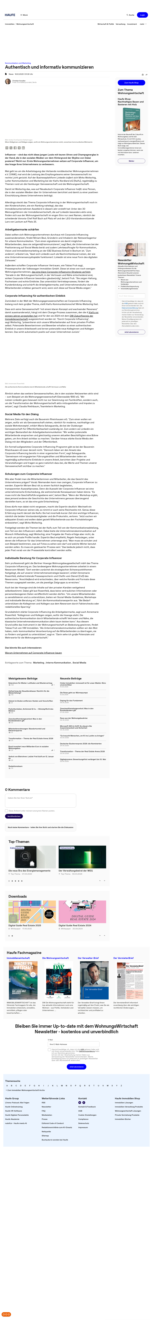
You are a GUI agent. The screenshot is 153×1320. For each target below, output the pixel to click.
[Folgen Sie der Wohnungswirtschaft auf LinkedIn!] (79, 1102)
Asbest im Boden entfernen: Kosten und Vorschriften (30, 701)
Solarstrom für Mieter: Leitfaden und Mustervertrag (30, 683)
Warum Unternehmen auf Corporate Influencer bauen (33, 653)
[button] (142, 15)
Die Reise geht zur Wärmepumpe (74, 693)
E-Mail (50, 1040)
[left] (100, 881)
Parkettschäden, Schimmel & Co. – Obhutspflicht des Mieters (30, 710)
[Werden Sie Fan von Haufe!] (83, 1102)
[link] (9, 24)
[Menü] (24, 15)
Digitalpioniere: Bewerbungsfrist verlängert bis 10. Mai (83, 759)
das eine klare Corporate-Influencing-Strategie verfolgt (61, 272)
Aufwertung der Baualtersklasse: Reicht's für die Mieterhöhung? (28, 692)
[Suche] (130, 15)
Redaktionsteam (15, 766)
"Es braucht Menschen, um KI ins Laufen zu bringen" (82, 736)
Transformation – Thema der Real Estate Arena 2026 (30, 739)
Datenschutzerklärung (130, 308)
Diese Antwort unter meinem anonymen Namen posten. (32, 811)
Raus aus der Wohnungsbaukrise (73, 718)
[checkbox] (6, 811)
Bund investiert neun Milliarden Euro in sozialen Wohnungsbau (28, 747)
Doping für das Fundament (71, 701)
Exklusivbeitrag (16, 848)
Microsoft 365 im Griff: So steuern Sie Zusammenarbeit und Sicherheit (76, 727)
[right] (104, 881)
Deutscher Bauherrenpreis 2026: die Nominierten (81, 744)
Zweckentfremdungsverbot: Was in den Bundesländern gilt (25, 720)
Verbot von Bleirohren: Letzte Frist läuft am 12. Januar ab (31, 757)
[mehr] (143, 24)
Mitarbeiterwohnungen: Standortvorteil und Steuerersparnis (26, 730)
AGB (126, 303)
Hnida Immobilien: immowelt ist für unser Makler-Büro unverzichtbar (83, 684)
